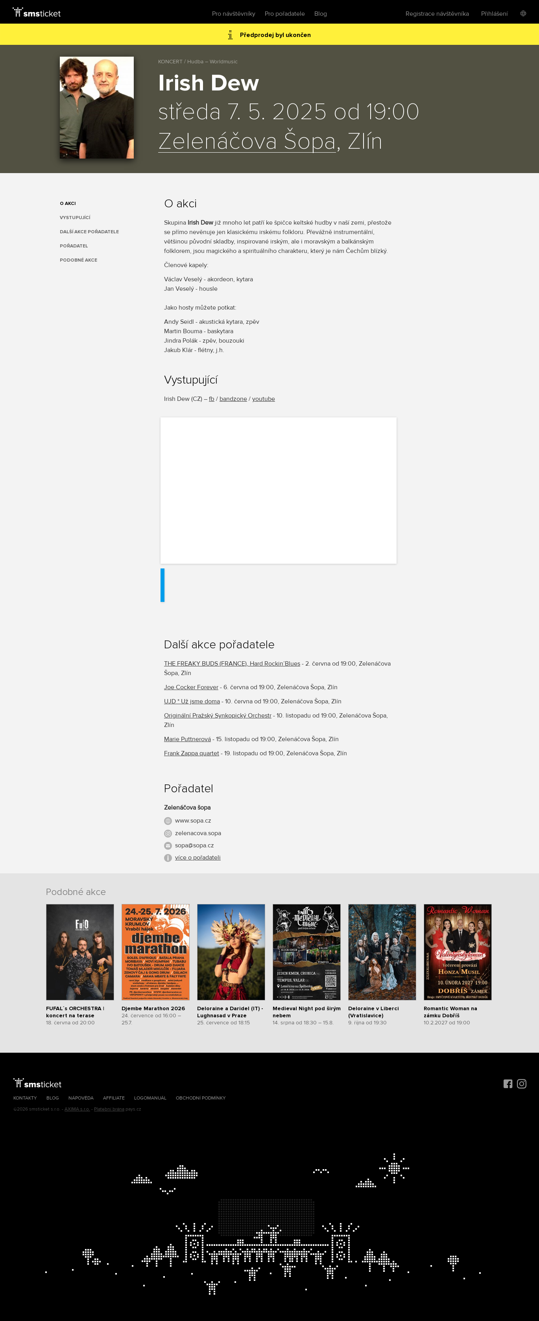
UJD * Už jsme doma (192, 701)
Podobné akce (78, 260)
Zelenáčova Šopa (247, 142)
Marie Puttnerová (187, 739)
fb (211, 399)
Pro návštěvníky (233, 14)
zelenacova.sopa (198, 833)
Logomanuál (150, 1098)
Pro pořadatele (285, 14)
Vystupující (75, 218)
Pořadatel (74, 246)
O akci (68, 204)
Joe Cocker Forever (191, 687)
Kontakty (25, 1098)
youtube (263, 399)
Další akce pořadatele (89, 232)
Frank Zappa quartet (191, 753)
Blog (320, 14)
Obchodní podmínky (201, 1098)
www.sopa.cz (193, 821)
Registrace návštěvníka (437, 14)
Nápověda (81, 1098)
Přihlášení (494, 14)
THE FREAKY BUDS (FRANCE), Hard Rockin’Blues (232, 664)
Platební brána (109, 1109)
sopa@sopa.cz (194, 845)
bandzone (233, 399)
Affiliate (114, 1098)
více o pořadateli (198, 858)
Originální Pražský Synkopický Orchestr (217, 716)
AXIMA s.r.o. (77, 1109)
